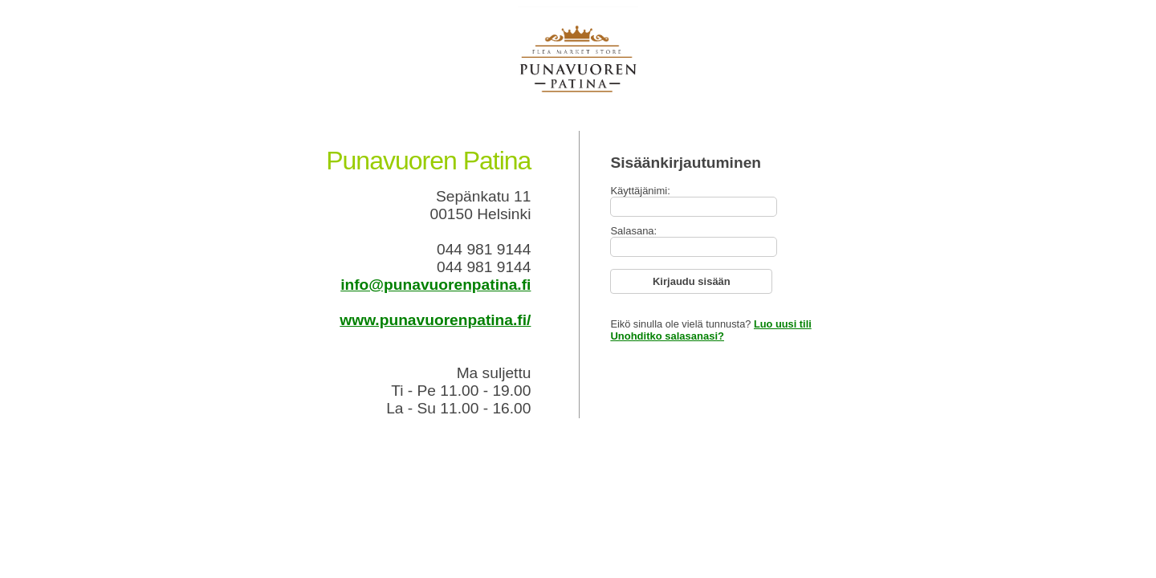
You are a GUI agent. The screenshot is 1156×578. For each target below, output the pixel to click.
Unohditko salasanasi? (667, 336)
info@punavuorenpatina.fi (435, 284)
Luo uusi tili (783, 324)
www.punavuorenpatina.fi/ (435, 319)
